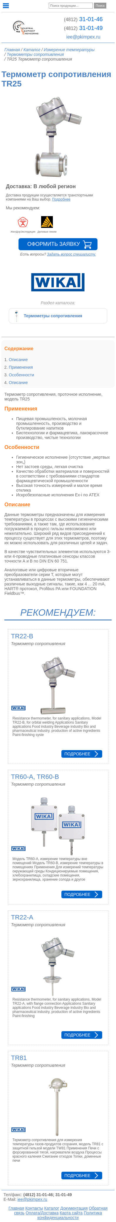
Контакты (34, 1208)
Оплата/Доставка (42, 1213)
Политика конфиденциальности (69, 1215)
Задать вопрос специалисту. (71, 254)
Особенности (21, 375)
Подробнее (61, 199)
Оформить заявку (53, 244)
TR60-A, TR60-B (35, 776)
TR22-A (22, 917)
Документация (74, 1208)
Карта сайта (71, 1213)
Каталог (51, 1208)
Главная (16, 1208)
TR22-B (22, 636)
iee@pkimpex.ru (83, 36)
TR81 (19, 1057)
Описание (18, 359)
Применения (21, 367)
